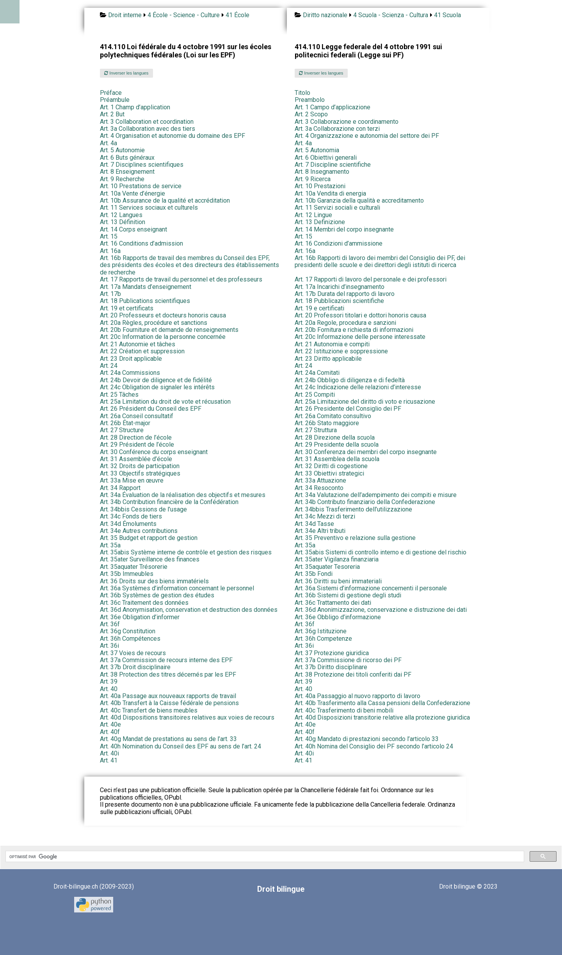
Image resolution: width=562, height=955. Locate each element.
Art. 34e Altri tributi (320, 531)
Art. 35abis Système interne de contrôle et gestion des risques (186, 552)
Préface (111, 92)
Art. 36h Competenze (323, 638)
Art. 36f (110, 624)
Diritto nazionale (325, 15)
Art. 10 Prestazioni (320, 186)
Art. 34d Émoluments (128, 523)
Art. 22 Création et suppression (142, 351)
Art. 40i (109, 753)
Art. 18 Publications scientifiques (145, 301)
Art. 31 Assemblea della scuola (337, 459)
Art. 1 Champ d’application (135, 107)
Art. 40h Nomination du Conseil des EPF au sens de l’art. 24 (180, 746)
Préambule (115, 99)
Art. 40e (110, 724)
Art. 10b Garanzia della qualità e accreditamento (359, 200)
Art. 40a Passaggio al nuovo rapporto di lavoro (357, 696)
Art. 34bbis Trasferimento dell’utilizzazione (353, 509)
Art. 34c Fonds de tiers (131, 516)
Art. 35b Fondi (314, 573)
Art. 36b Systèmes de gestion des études (157, 595)
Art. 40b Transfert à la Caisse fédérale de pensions (169, 703)
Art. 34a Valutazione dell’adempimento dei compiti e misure (376, 495)
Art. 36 (154, 581)
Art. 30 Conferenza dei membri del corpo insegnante (366, 452)
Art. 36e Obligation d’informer (140, 617)
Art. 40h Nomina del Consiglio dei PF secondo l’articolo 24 (374, 746)
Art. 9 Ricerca (313, 179)
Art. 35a (110, 545)
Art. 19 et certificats (126, 308)
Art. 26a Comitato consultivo (333, 416)
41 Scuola (447, 15)
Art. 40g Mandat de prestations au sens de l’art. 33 (168, 739)
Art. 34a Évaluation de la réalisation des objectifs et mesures (182, 495)
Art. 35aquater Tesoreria (327, 566)
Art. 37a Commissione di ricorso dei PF (348, 660)
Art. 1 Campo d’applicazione (332, 107)
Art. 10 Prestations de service (140, 186)
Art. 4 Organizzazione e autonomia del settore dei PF (367, 135)
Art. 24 (108, 365)
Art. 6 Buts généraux (127, 157)
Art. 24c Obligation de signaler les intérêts (157, 387)
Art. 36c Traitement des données (144, 602)
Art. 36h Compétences (130, 638)
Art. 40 (108, 689)
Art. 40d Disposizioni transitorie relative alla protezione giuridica (382, 717)
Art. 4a (108, 143)
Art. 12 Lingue (313, 215)
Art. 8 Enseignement (127, 171)
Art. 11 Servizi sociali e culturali (337, 207)
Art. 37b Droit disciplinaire (135, 667)
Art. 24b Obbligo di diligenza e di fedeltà (350, 380)
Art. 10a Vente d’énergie (132, 193)
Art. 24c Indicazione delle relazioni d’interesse (358, 387)
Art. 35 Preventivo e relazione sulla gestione (355, 538)
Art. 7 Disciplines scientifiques (141, 164)
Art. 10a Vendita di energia (330, 193)
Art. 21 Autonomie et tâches (137, 344)
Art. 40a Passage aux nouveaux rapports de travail (168, 696)
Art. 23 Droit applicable (131, 358)
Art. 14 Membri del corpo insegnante (344, 229)
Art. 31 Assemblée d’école (136, 459)
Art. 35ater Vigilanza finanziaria (337, 559)
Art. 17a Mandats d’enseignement (145, 286)
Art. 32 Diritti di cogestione (331, 466)
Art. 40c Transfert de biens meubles (148, 710)
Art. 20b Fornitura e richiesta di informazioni (354, 329)
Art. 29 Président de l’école (137, 444)
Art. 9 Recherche (122, 179)
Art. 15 (108, 236)
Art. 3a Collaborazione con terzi (337, 128)
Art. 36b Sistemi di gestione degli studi (348, 595)
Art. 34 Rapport (120, 488)
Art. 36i (109, 645)
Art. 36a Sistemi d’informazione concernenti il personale (371, 588)
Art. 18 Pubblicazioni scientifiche (339, 301)
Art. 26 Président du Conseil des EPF (150, 408)
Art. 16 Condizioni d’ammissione (338, 243)
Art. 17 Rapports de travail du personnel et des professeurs (181, 279)
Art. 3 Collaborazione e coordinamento (346, 121)
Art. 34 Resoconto (319, 488)
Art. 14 (133, 229)
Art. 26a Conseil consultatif (136, 416)
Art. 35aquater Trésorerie (133, 566)
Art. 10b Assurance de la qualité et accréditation (165, 200)
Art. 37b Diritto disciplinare (331, 667)
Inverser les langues (126, 73)
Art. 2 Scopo (311, 114)
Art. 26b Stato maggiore (327, 423)
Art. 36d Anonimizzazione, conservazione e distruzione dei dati (381, 609)
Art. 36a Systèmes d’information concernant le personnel (177, 588)
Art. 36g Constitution (127, 631)
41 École (237, 15)
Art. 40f (110, 732)
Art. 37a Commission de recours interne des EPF (166, 660)
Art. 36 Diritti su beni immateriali (338, 581)
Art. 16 (141, 243)
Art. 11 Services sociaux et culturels (149, 207)
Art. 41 (108, 760)
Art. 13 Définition (122, 222)
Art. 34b (169, 502)
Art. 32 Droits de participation (140, 466)
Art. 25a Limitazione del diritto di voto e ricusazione (365, 401)
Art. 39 (108, 681)
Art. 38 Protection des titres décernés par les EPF (168, 674)
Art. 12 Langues (121, 215)
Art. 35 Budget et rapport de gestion (148, 538)
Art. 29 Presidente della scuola (337, 444)
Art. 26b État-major (125, 423)
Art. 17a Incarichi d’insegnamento (339, 286)
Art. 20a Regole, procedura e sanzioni (345, 322)
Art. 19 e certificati (319, 308)
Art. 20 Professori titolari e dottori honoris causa (360, 315)
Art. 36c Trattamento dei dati (333, 602)
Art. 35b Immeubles (126, 573)
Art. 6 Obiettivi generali (326, 157)
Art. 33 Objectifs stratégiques (140, 473)
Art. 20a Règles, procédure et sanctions (153, 322)
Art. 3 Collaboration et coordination (147, 121)
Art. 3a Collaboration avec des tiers (147, 128)
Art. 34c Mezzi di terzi (325, 516)
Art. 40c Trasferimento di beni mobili (344, 710)
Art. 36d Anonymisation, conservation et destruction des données (188, 609)
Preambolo (310, 99)
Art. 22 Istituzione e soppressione (341, 351)
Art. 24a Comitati (317, 372)
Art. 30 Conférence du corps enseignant (154, 452)
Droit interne (125, 15)
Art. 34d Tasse (314, 523)
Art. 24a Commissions (130, 372)
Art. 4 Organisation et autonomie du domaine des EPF (172, 135)
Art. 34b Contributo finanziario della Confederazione (365, 502)
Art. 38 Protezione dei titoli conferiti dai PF (353, 674)
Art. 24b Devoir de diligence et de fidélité (156, 380)
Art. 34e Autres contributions (139, 531)
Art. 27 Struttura (316, 430)
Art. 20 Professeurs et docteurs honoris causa (163, 315)
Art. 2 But (112, 114)
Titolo (302, 92)
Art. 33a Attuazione (320, 480)
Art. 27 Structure (122, 430)
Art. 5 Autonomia (317, 150)
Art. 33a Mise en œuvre (132, 480)
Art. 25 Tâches (119, 394)
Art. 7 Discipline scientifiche (333, 164)
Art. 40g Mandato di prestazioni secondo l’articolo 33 (367, 739)
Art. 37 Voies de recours (133, 653)
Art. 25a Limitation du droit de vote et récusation (165, 401)
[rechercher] (264, 856)
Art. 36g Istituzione (321, 631)
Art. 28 (136, 437)
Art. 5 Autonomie (122, 150)
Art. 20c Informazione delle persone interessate (360, 336)
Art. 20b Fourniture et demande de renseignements (169, 329)
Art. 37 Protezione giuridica (332, 653)
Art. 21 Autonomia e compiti (332, 344)
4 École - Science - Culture (184, 15)
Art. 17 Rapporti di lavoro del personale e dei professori (370, 279)
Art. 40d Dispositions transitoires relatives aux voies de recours (187, 717)
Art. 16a (110, 251)
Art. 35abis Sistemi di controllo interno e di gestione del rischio (380, 552)
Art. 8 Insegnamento (322, 171)
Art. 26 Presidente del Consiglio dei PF (348, 408)
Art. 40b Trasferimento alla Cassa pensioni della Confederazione (382, 703)
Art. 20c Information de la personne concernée (163, 336)
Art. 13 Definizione (320, 222)
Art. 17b (110, 294)
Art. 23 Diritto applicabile (328, 358)
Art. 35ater (149, 559)
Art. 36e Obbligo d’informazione (338, 617)
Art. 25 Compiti (315, 394)
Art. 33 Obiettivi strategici (329, 473)
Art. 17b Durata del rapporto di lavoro (345, 294)
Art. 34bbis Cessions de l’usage (143, 509)
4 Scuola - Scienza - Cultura (390, 15)
